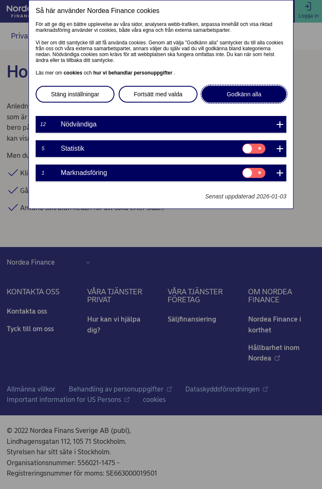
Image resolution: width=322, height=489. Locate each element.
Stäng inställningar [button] (75, 94)
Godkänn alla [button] (244, 94)
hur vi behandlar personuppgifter (133, 73)
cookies (74, 73)
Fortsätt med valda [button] (158, 94)
